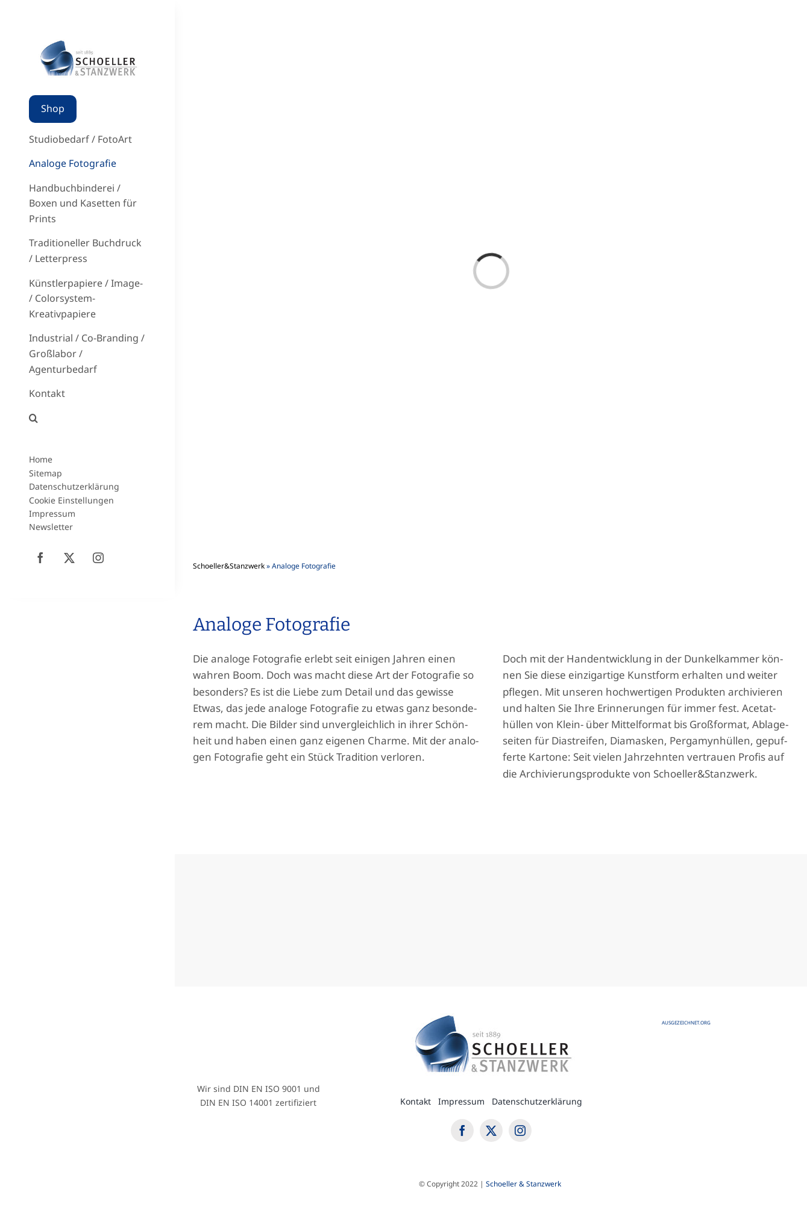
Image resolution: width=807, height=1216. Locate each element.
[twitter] (69, 557)
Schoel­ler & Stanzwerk (524, 1184)
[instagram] (98, 557)
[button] (87, 418)
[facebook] (40, 557)
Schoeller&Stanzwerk (229, 566)
